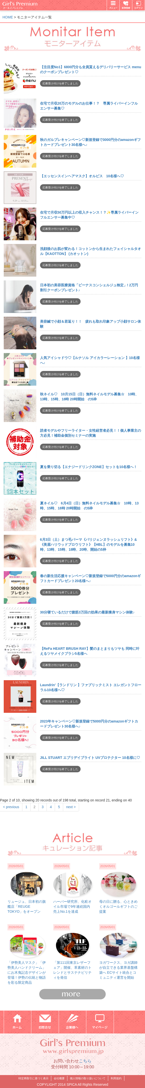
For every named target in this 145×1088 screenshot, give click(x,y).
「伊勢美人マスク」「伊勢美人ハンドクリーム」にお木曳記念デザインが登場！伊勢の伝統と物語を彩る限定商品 (26, 972)
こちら (85, 1061)
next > (71, 807)
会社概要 (59, 1078)
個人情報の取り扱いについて (87, 1078)
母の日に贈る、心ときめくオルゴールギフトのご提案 (118, 906)
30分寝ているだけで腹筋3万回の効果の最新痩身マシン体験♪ (87, 612)
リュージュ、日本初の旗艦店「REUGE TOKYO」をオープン (26, 906)
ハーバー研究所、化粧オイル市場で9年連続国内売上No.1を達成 (72, 906)
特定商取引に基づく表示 (33, 1078)
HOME (7, 17)
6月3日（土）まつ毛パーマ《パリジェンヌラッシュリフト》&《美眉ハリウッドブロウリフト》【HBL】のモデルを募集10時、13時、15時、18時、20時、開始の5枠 (88, 544)
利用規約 (116, 1078)
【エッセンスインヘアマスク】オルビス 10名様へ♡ (82, 176)
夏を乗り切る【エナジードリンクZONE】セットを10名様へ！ (88, 467)
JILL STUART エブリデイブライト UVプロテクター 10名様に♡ (90, 758)
